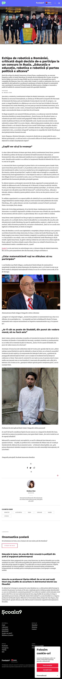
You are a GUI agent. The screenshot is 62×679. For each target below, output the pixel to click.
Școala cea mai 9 (7, 633)
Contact (34, 629)
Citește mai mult (9, 545)
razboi (50, 512)
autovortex (18, 512)
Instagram (5, 648)
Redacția (34, 627)
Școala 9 (4, 248)
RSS (3, 652)
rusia (29, 512)
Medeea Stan (31, 491)
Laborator (5, 627)
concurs (39, 512)
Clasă (3, 625)
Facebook (5, 646)
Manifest (34, 625)
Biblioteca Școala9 (7, 635)
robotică (6, 512)
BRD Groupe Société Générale (15, 665)
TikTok (4, 650)
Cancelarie (5, 629)
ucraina (6, 516)
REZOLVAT (5, 631)
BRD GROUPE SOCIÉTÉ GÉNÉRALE (30, 666)
